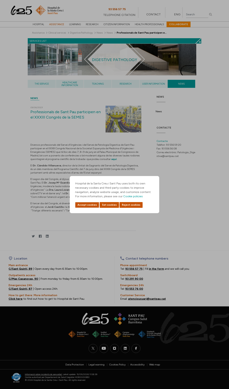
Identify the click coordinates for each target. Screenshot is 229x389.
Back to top (220, 366)
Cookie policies (133, 196)
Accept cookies (87, 204)
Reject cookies (131, 204)
